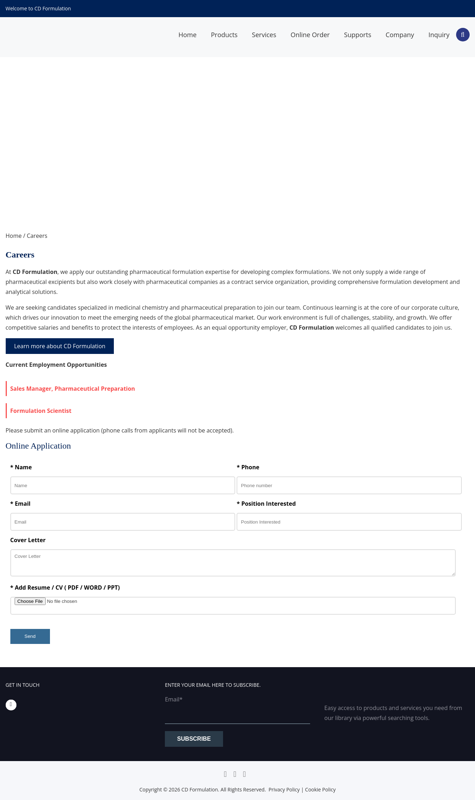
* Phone (248, 467)
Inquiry (438, 34)
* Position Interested (266, 504)
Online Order (310, 34)
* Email (20, 504)
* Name (21, 467)
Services (264, 34)
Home (187, 34)
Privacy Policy (283, 789)
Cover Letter (28, 540)
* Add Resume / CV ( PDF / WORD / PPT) (65, 587)
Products (224, 34)
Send (30, 636)
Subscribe (194, 739)
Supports (357, 34)
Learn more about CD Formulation (60, 346)
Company (399, 34)
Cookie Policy (320, 789)
